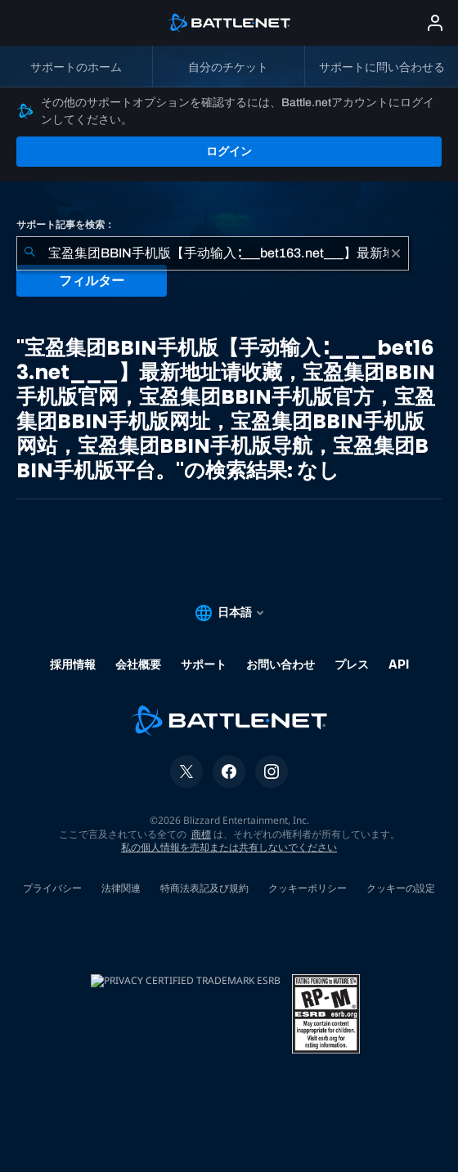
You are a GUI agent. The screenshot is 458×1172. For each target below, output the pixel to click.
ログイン (229, 151)
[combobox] (212, 253)
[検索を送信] (29, 253)
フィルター (91, 280)
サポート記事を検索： (65, 224)
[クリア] (396, 253)
